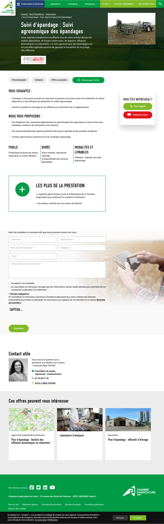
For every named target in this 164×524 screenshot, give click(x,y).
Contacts (39, 80)
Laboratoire (55, 4)
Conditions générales (94, 504)
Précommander (19, 80)
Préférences (53, 520)
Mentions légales (30, 504)
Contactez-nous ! (140, 115)
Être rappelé (140, 106)
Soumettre (19, 328)
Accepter (138, 518)
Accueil (24, 14)
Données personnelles (51, 504)
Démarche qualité (73, 504)
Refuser (120, 518)
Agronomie (51, 14)
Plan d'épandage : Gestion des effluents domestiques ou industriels (30, 441)
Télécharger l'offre (90, 80)
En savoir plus (40, 520)
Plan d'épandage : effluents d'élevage (128, 439)
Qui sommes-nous (146, 4)
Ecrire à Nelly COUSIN (45, 383)
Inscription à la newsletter (21, 283)
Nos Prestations (37, 14)
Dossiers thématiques (124, 4)
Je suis (106, 4)
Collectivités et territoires (32, 4)
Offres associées (59, 80)
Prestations (91, 4)
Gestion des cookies (17, 508)
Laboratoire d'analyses (72, 435)
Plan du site (13, 504)
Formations (73, 4)
